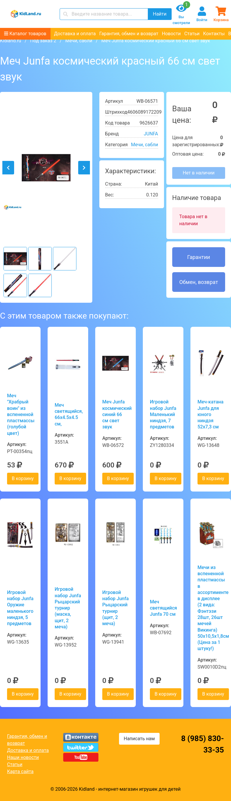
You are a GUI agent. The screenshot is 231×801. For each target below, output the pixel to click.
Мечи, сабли (78, 40)
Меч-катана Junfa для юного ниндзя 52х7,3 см (210, 414)
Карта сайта (20, 771)
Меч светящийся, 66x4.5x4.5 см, (68, 414)
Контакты (214, 33)
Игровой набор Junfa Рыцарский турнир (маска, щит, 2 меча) (68, 608)
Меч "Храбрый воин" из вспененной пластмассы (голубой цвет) (20, 414)
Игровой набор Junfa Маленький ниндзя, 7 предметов (163, 414)
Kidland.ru (10, 40)
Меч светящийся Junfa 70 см (163, 608)
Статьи (192, 33)
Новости (171, 33)
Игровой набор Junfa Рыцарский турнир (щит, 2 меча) (115, 608)
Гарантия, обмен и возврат (128, 33)
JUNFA (151, 134)
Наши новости (23, 757)
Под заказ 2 (43, 40)
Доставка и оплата (75, 33)
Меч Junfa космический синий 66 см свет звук (115, 414)
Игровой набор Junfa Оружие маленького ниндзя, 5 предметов (20, 608)
